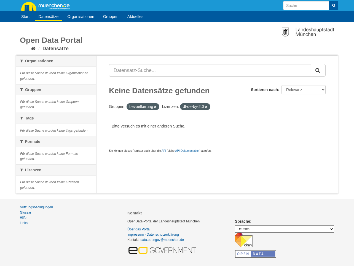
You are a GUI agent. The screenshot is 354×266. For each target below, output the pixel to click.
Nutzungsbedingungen (36, 207)
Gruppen (111, 16)
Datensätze (48, 16)
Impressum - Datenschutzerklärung (153, 234)
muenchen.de (47, 6)
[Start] (33, 48)
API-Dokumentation (187, 150)
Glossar (25, 212)
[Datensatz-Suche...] (210, 70)
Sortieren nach (264, 89)
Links (24, 223)
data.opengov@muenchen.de (162, 240)
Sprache (242, 221)
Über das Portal (138, 229)
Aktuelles (135, 16)
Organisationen (80, 16)
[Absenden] (333, 5)
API (164, 150)
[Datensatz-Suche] (310, 5)
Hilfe (23, 218)
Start (25, 16)
